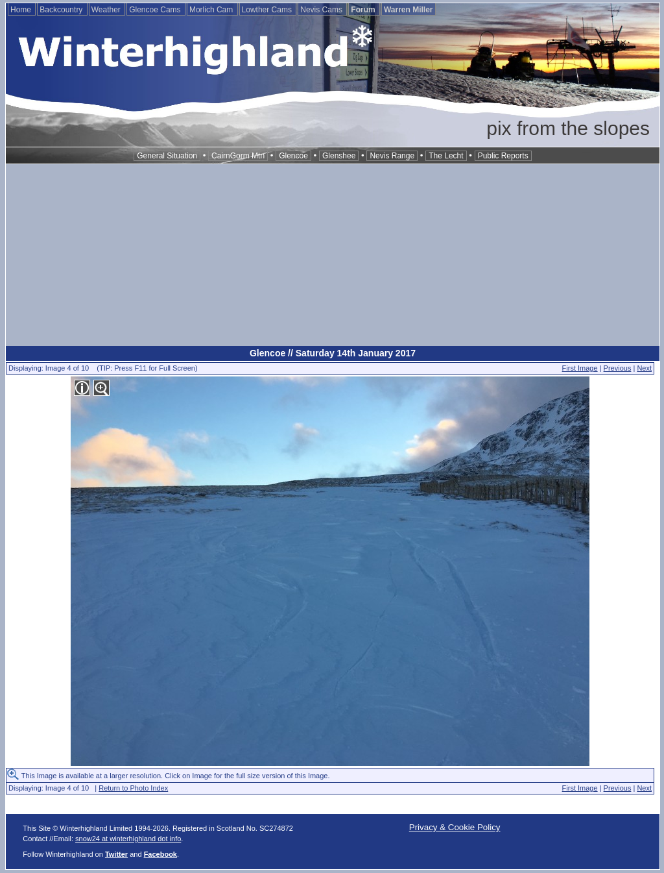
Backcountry (62, 9)
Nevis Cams (322, 9)
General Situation (167, 155)
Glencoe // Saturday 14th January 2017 (333, 353)
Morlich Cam (212, 9)
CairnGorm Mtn (238, 155)
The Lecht (446, 155)
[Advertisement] (332, 255)
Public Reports (503, 155)
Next (644, 368)
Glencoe (293, 155)
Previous (618, 368)
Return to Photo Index (133, 788)
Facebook (160, 854)
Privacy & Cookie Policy (455, 827)
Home (21, 9)
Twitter (116, 854)
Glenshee (338, 155)
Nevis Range (392, 155)
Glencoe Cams (156, 9)
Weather (107, 9)
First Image (580, 368)
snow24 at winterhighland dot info (128, 838)
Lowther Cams (268, 9)
